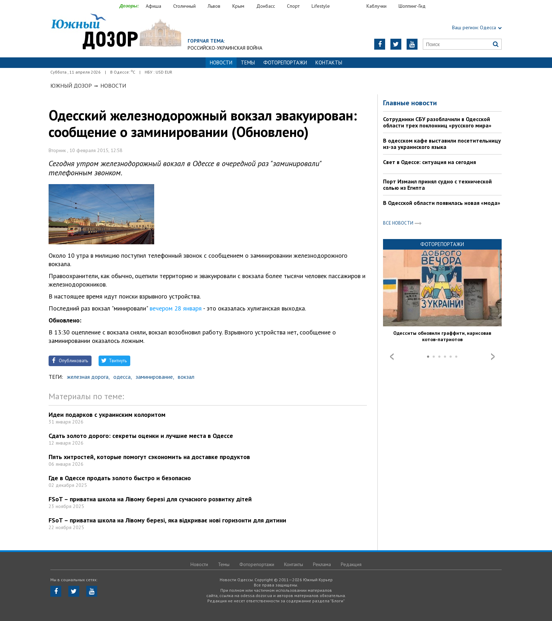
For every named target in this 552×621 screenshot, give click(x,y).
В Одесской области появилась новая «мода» (441, 202)
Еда (352, 6)
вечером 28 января (176, 308)
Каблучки (376, 6)
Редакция (351, 564)
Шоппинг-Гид (412, 6)
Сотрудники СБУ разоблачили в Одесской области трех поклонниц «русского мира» (437, 122)
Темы (248, 62)
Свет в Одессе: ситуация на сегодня (429, 161)
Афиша (153, 6)
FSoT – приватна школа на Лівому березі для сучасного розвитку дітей (150, 499)
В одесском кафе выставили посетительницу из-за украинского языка (442, 143)
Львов (214, 6)
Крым (238, 6)
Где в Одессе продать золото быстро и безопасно (120, 478)
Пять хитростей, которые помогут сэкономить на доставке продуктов (149, 457)
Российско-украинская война (225, 48)
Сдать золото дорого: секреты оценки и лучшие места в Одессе (141, 436)
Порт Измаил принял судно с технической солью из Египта (437, 184)
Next (493, 356)
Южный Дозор (71, 85)
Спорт (293, 6)
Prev (392, 356)
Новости (113, 85)
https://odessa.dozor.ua (115, 32)
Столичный (184, 6)
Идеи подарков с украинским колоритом (107, 414)
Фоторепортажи (285, 62)
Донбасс (265, 6)
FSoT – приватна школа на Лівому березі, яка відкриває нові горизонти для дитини (167, 520)
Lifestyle (321, 6)
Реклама (322, 564)
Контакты (328, 62)
